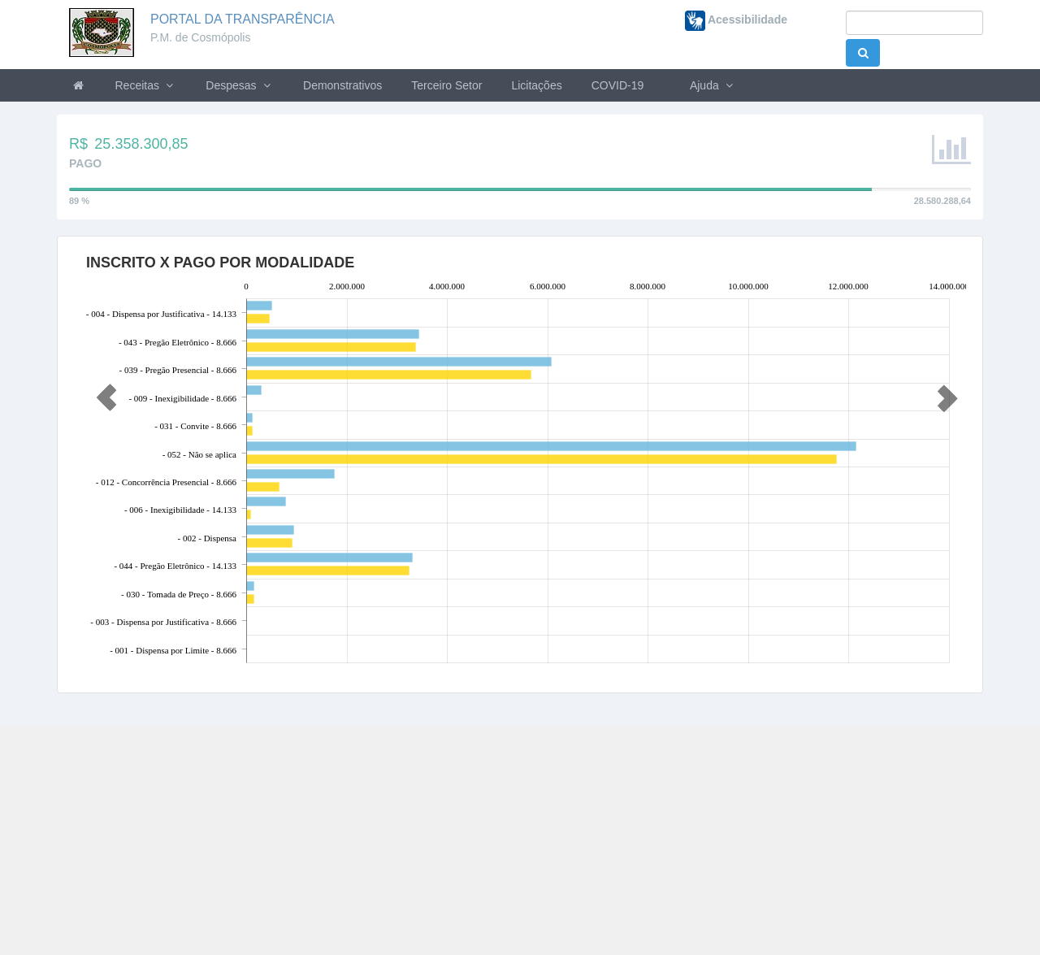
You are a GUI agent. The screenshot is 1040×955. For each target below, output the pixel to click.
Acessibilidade (736, 19)
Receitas (146, 85)
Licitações (536, 85)
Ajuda (711, 85)
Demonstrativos (342, 85)
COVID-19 (618, 85)
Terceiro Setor (446, 85)
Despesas (240, 85)
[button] (102, 391)
